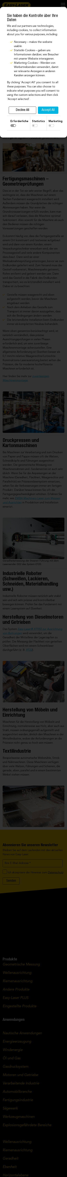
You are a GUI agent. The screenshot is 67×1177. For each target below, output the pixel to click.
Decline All (22, 110)
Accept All (48, 110)
